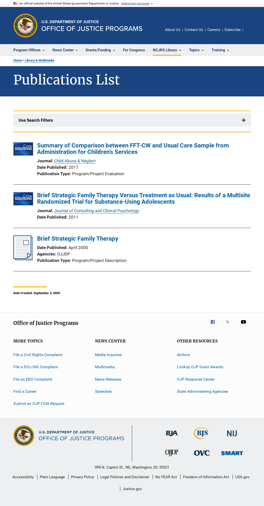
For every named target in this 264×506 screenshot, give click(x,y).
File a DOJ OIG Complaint (35, 367)
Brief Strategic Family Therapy (77, 238)
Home (17, 60)
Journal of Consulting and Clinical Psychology (96, 210)
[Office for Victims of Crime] (202, 456)
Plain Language (52, 477)
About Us (172, 30)
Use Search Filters (36, 120)
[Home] (92, 25)
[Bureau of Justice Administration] (172, 437)
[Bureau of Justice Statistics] (202, 440)
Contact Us (194, 30)
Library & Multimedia (39, 60)
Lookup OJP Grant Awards (200, 367)
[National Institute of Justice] (232, 437)
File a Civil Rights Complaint (37, 354)
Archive (183, 354)
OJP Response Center (196, 379)
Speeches (103, 391)
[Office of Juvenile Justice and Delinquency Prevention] (171, 457)
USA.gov (242, 477)
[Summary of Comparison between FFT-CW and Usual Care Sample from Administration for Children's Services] (23, 149)
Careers (213, 30)
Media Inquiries (108, 354)
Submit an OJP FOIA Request (38, 403)
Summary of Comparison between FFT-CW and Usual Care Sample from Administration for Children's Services (133, 148)
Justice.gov (132, 489)
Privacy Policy (82, 477)
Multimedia (105, 367)
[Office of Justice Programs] (25, 25)
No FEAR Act (166, 477)
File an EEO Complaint (32, 379)
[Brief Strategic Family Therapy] (23, 258)
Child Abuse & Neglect (75, 160)
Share (250, 33)
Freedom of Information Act (206, 477)
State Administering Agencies (202, 391)
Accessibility (23, 477)
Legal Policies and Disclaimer (124, 477)
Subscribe (232, 30)
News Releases (108, 379)
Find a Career (24, 391)
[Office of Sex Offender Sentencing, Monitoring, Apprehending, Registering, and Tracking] (232, 456)
